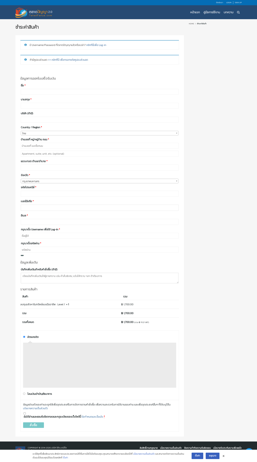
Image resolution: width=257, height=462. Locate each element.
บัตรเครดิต (33, 337)
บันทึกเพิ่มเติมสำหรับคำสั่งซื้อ (39, 269)
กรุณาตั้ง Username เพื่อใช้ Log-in (40, 229)
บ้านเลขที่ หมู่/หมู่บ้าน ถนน (35, 139)
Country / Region (31, 127)
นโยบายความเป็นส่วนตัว (35, 408)
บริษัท (27, 113)
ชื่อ (23, 85)
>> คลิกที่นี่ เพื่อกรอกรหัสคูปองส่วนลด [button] (68, 60)
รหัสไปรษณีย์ (28, 187)
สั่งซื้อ (33, 425)
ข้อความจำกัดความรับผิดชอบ (197, 448)
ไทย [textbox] (24, 133)
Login (228, 2)
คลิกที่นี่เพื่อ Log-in (96, 45)
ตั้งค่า (65, 457)
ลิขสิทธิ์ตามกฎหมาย (149, 448)
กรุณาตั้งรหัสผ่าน (31, 243)
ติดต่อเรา (219, 2)
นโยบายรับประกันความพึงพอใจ (227, 448)
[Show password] (22, 255)
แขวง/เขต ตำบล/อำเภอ (34, 161)
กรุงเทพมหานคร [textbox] (30, 181)
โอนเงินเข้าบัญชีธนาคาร (39, 394)
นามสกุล (26, 99)
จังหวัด (25, 175)
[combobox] (99, 133)
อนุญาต (212, 455)
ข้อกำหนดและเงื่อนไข (92, 417)
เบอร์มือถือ (27, 201)
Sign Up (238, 2)
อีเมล (24, 215)
